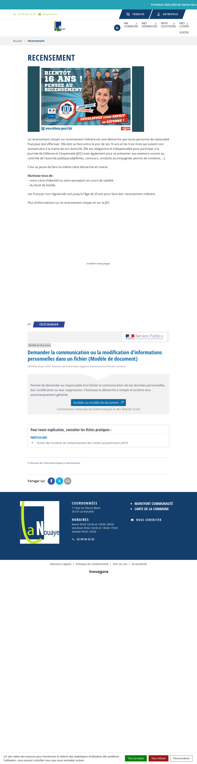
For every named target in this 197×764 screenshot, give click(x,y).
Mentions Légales (60, 564)
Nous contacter (146, 520)
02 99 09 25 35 (83, 539)
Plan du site (120, 564)
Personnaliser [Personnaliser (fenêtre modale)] (181, 758)
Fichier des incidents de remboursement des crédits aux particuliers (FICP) (82, 443)
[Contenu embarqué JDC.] (98, 263)
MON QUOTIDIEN (168, 24)
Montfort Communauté (154, 503)
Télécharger (49, 324)
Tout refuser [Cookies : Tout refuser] (158, 758)
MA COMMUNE (131, 24)
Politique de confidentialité (92, 564)
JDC (29, 324)
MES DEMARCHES (149, 24)
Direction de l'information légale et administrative (55, 462)
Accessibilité (139, 564)
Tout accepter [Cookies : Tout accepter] (136, 758)
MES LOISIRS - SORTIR (184, 27)
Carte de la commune (152, 508)
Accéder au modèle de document (98, 403)
